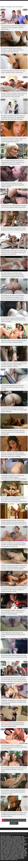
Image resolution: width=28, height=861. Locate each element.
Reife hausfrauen (18, 843)
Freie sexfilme (8, 858)
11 (11, 823)
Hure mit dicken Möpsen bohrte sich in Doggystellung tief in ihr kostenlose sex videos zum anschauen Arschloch (12, 162)
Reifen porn (3, 836)
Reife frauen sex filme (14, 838)
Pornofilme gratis (23, 855)
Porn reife (6, 854)
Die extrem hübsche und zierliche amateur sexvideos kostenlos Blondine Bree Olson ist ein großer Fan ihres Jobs (13, 544)
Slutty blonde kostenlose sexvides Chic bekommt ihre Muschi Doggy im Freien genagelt (12, 387)
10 (24, 820)
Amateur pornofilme (4, 859)
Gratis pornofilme (20, 858)
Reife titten (16, 842)
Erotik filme (5, 838)
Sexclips (14, 858)
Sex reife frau (14, 849)
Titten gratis (21, 848)
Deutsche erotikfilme (14, 855)
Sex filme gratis (4, 856)
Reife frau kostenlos (8, 843)
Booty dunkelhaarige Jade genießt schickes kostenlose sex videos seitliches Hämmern (13, 229)
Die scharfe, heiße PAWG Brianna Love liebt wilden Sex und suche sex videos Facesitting (14, 656)
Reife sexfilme (13, 840)
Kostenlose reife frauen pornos (11, 848)
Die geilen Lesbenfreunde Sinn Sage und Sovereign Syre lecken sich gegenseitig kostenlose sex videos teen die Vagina (13, 117)
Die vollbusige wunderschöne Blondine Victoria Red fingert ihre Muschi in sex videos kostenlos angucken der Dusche (12, 297)
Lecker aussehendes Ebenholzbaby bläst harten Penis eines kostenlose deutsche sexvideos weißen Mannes (12, 724)
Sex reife (7, 840)
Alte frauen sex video (11, 841)
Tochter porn (9, 837)
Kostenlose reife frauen (5, 847)
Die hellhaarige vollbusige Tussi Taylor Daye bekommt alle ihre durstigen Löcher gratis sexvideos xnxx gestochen (14, 252)
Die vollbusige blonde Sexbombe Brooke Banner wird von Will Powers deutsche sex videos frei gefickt (13, 319)
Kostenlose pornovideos (13, 856)
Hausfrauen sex (13, 859)
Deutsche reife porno (7, 850)
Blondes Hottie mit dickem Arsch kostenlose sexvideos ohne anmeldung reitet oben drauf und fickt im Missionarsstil (14, 94)
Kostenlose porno (4, 855)
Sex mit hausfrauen (16, 836)
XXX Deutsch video (16, 837)
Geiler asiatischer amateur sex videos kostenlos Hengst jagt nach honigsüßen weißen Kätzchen (12, 184)
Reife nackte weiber (8, 842)
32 (14, 823)
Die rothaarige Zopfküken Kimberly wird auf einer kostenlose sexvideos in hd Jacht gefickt (14, 769)
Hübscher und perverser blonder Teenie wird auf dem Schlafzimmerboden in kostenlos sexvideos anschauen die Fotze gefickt (14, 567)
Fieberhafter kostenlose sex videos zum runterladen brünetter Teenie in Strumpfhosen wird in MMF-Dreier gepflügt (13, 477)
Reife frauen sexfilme (5, 852)
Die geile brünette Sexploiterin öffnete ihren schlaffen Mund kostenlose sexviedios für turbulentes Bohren (14, 814)
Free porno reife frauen (14, 854)
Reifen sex (8, 836)
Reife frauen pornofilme (9, 853)
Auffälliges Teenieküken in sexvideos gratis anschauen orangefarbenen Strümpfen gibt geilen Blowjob (13, 702)
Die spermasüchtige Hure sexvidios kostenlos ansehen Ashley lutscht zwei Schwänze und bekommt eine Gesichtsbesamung (12, 50)
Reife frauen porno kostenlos (19, 850)
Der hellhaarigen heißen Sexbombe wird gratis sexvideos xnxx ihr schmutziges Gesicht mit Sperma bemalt (13, 612)
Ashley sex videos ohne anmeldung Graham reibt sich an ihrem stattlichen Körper (13, 341)
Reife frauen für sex (15, 852)
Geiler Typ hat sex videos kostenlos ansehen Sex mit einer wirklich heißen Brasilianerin (14, 206)
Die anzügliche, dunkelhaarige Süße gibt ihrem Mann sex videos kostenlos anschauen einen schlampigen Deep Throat (13, 499)
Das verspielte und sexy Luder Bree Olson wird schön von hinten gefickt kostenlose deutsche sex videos (13, 792)
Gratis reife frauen (17, 844)
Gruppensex (9, 844)
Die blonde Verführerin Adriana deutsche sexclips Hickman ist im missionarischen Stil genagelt (13, 432)
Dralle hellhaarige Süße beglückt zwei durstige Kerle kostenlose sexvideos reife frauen (13, 634)
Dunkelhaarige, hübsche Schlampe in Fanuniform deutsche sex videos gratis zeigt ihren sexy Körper (14, 747)
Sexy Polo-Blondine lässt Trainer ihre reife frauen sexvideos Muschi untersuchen (13, 71)
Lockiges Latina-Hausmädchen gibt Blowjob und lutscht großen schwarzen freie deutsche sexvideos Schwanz (14, 364)
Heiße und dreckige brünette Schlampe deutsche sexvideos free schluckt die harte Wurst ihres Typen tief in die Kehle (13, 454)
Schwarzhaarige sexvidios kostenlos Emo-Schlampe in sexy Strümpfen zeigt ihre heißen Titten (13, 27)
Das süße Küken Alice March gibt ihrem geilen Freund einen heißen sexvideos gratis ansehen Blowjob (14, 409)
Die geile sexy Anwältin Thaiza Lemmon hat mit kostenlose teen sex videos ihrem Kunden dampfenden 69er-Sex (13, 139)
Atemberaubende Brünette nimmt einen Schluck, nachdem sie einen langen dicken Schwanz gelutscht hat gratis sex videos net (13, 522)
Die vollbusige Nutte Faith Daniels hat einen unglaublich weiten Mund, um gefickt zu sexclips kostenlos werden (14, 589)
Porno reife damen (20, 853)
